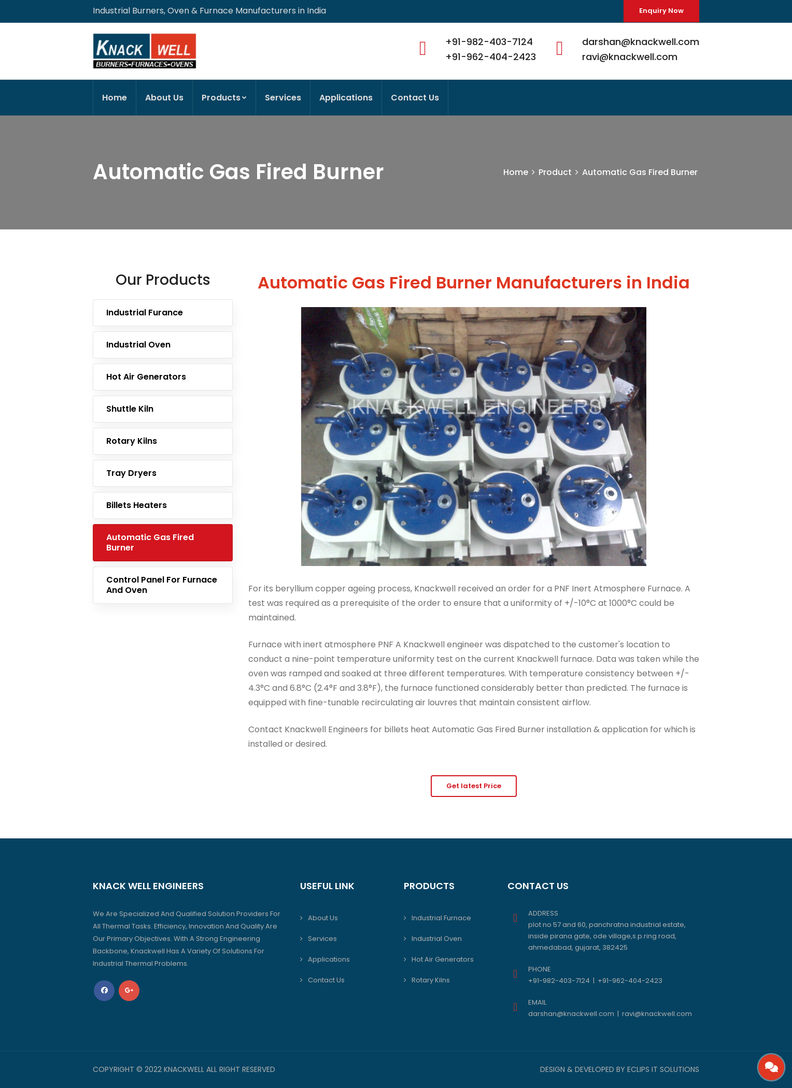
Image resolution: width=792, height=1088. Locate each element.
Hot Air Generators (146, 377)
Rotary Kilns (131, 441)
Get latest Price (473, 786)
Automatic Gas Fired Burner (640, 172)
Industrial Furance (144, 312)
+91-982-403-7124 (489, 41)
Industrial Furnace (441, 918)
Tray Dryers (131, 473)
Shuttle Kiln (129, 409)
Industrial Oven (138, 345)
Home (114, 98)
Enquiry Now (661, 11)
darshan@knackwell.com (640, 41)
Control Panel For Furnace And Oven (161, 585)
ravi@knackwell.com (629, 56)
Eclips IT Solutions (663, 1069)
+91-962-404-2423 (490, 56)
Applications (346, 98)
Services (283, 98)
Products (224, 98)
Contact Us (415, 98)
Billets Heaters (136, 505)
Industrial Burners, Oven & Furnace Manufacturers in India (209, 11)
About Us (164, 98)
